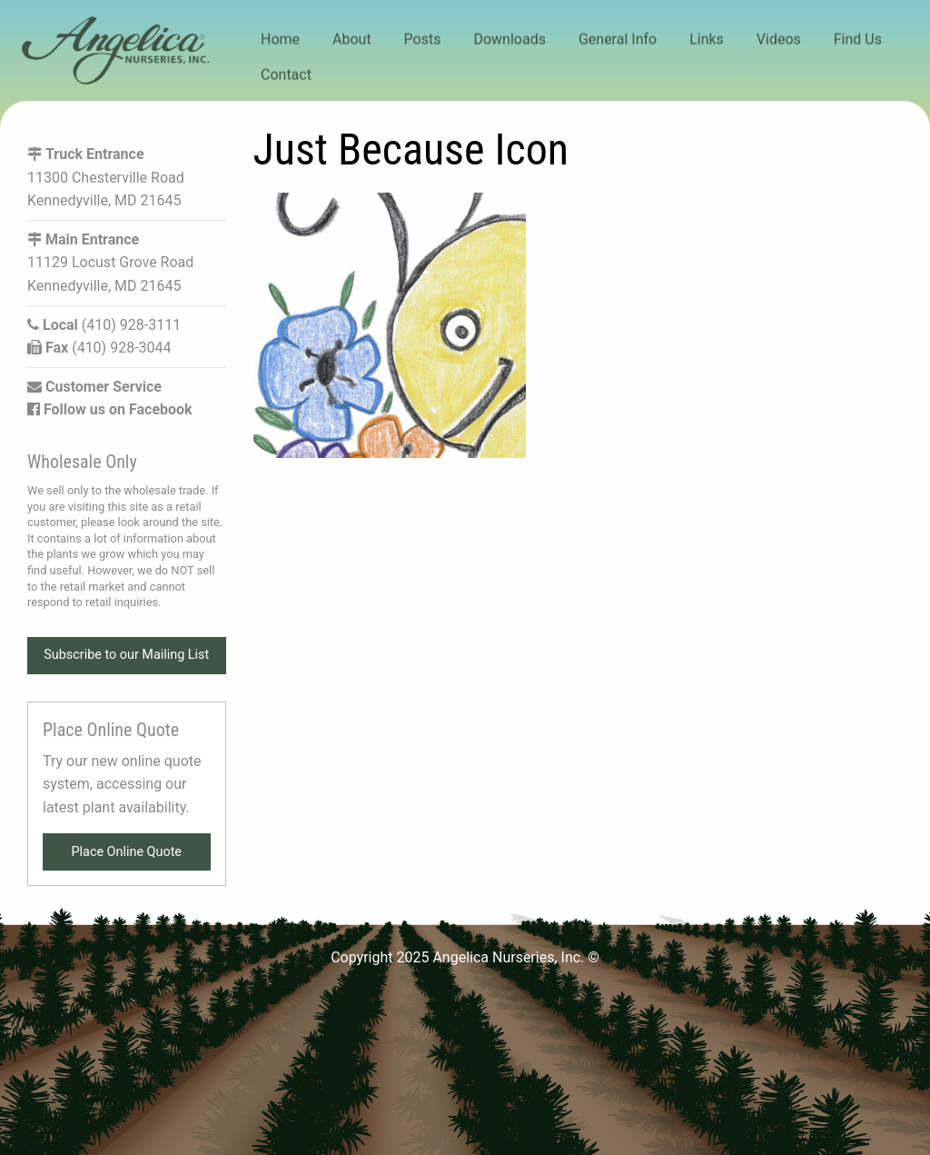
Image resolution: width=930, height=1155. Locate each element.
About (351, 39)
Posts (422, 39)
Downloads (509, 39)
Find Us (858, 39)
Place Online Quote (126, 852)
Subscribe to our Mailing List (126, 654)
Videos (779, 39)
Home (280, 39)
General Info (618, 39)
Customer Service (94, 386)
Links (706, 39)
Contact (286, 74)
